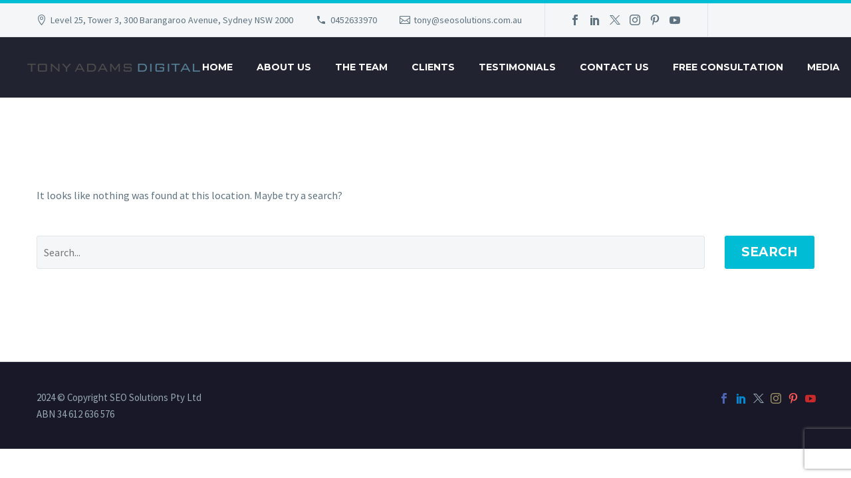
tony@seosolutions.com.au (468, 20)
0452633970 (353, 20)
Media (823, 67)
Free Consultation (728, 67)
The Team (361, 67)
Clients (433, 67)
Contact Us (614, 67)
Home (217, 67)
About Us (284, 67)
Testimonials (517, 67)
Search (769, 252)
